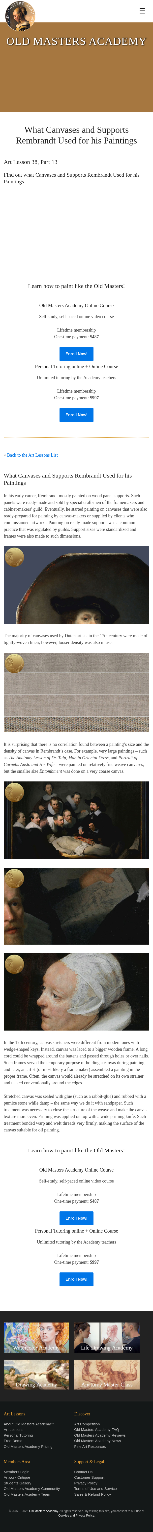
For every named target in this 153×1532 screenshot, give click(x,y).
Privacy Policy (85, 1483)
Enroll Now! (76, 354)
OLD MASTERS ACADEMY (76, 41)
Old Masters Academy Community (32, 1488)
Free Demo (13, 1441)
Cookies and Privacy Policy (76, 1515)
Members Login (16, 1472)
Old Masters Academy (43, 1511)
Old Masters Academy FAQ (96, 1429)
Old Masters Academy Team (27, 1494)
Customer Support (89, 1477)
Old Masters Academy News (97, 1441)
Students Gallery (17, 1483)
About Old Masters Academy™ (29, 1424)
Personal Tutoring (18, 1435)
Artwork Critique (17, 1477)
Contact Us (83, 1472)
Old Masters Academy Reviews (100, 1435)
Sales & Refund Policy (92, 1494)
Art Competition (87, 1424)
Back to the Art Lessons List (32, 455)
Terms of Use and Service (95, 1488)
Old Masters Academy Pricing (28, 1446)
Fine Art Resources (90, 1446)
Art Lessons (13, 1429)
